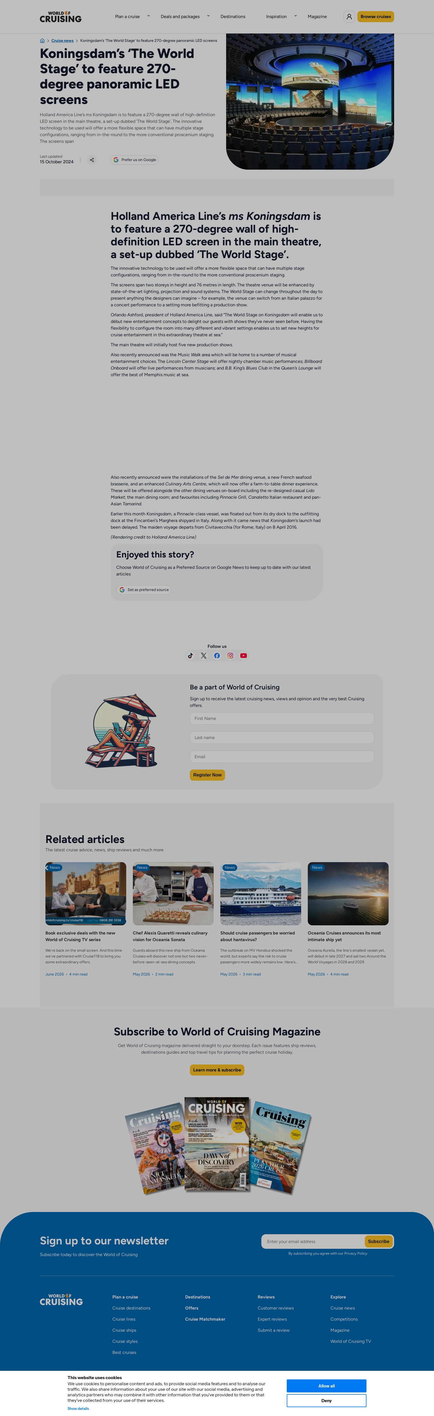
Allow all (326, 1386)
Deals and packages (191, 12)
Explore (338, 1288)
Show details (78, 1408)
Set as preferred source (144, 581)
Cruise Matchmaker (205, 1310)
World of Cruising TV (350, 1332)
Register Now (207, 766)
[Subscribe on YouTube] (243, 646)
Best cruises (124, 1343)
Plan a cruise (149, 12)
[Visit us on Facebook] (217, 646)
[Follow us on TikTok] (190, 646)
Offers (191, 1299)
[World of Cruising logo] (69, 12)
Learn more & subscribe (217, 1061)
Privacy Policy (355, 1244)
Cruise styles (125, 1332)
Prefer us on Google (134, 151)
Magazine (295, 12)
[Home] (42, 31)
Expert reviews (272, 1310)
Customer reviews (276, 1299)
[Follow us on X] (203, 646)
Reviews (266, 1288)
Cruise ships (124, 1321)
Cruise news (342, 1299)
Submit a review (274, 1321)
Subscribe (378, 1232)
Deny (326, 1400)
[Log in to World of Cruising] (349, 12)
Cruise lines (123, 1310)
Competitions (344, 1310)
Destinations (233, 12)
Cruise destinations (131, 1299)
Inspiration (265, 12)
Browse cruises (376, 12)
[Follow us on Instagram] (230, 646)
